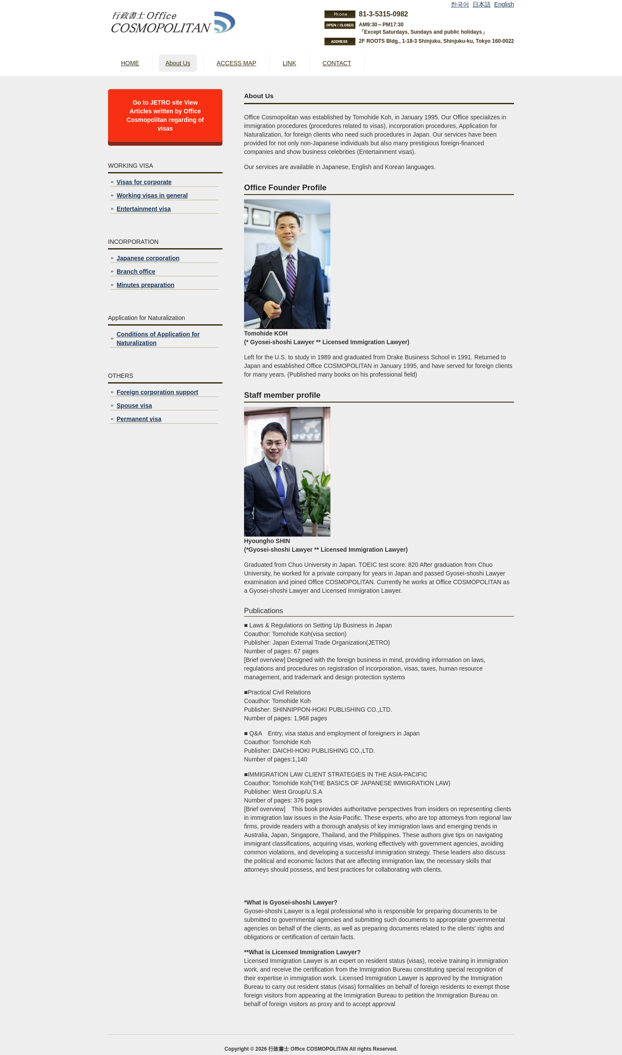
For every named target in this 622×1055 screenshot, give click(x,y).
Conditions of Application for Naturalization (158, 338)
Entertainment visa (144, 208)
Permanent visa (139, 419)
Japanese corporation (148, 258)
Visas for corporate (144, 182)
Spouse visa (134, 405)
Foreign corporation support (157, 392)
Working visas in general (152, 195)
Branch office (136, 271)
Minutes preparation (146, 284)
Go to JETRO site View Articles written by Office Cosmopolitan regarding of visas (165, 115)
